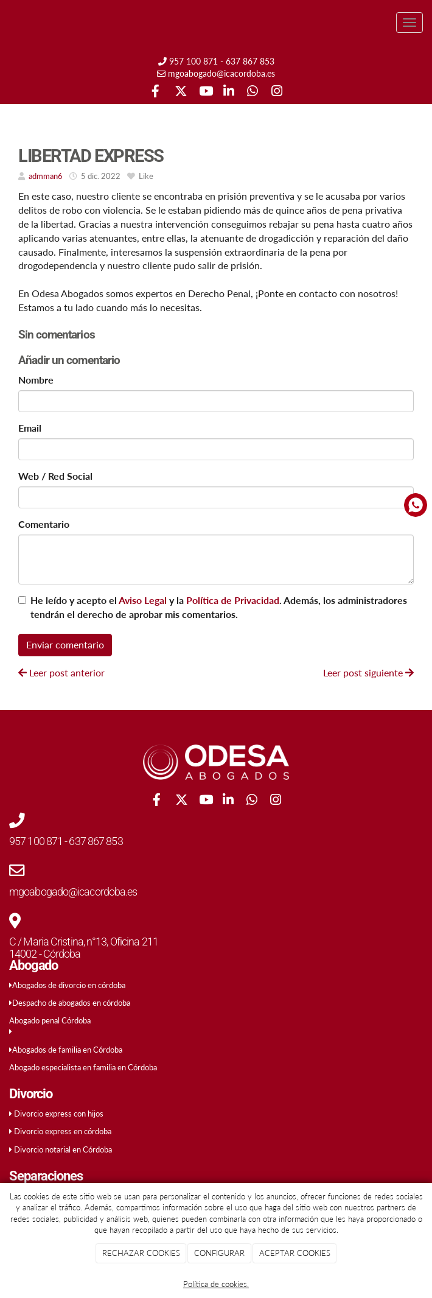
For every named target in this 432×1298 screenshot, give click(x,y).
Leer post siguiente (368, 672)
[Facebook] (155, 92)
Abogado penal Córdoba (50, 1020)
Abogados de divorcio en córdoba (68, 985)
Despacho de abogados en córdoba (71, 1003)
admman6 (46, 176)
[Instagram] (277, 92)
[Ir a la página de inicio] (6, 23)
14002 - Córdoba (45, 953)
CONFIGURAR (219, 1253)
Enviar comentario (65, 644)
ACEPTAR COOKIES (294, 1253)
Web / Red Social (55, 476)
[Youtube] (204, 92)
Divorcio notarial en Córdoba (63, 1149)
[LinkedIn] (228, 92)
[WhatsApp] (252, 92)
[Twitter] (180, 92)
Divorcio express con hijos (58, 1113)
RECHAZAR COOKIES (141, 1253)
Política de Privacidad (232, 600)
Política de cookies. (216, 1284)
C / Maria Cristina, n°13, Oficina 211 (83, 941)
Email (29, 427)
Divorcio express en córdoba (62, 1131)
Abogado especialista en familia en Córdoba (83, 1067)
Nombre (36, 379)
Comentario (43, 524)
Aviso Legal (143, 600)
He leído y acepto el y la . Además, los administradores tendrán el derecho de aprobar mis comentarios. (218, 607)
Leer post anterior (61, 672)
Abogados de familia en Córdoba (67, 1049)
